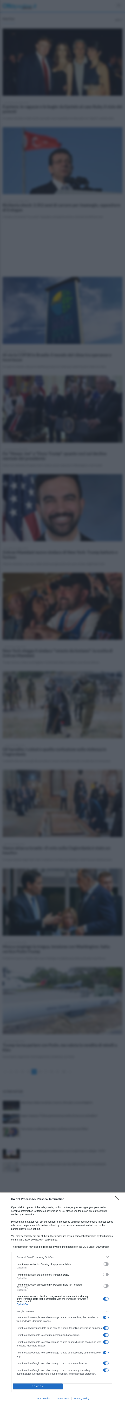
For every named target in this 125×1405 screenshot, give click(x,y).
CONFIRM (37, 1386)
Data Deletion (43, 1398)
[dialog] (62, 1299)
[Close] (118, 1199)
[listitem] (63, 1257)
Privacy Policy (81, 1398)
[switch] (106, 1264)
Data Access (62, 1398)
